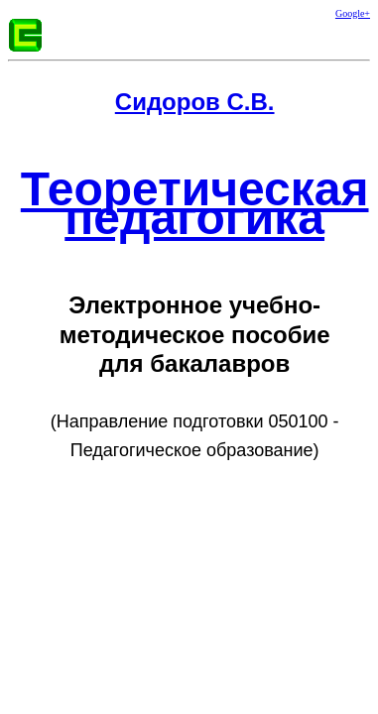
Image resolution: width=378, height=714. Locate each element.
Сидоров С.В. (195, 101)
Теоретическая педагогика (195, 203)
